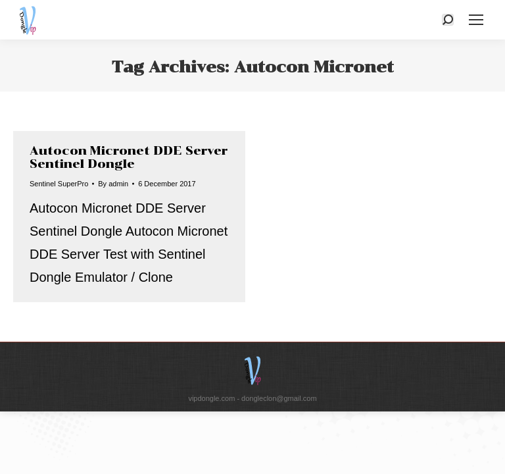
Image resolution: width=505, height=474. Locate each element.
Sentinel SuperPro (59, 184)
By (113, 184)
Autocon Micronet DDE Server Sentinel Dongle (129, 157)
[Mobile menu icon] (476, 20)
